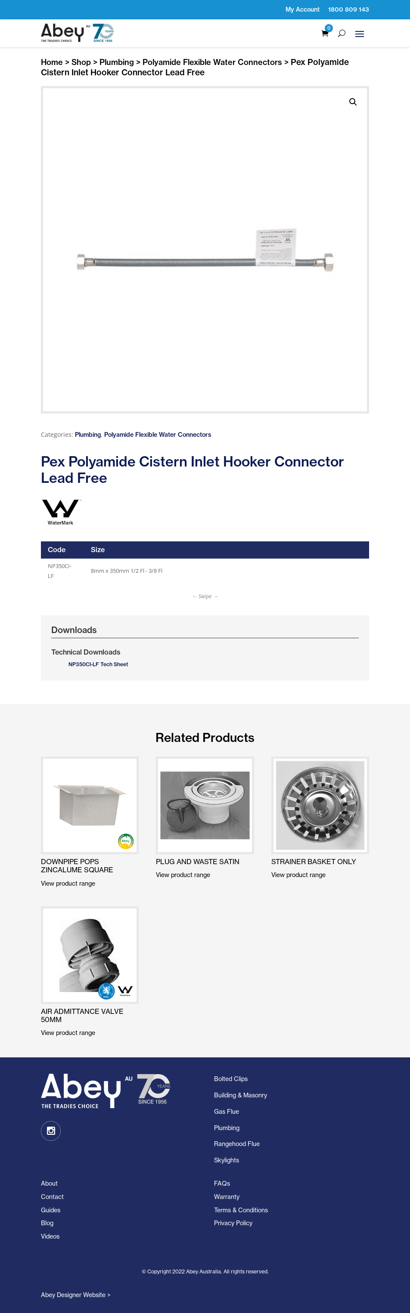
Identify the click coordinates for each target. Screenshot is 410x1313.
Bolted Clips (231, 1078)
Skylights (226, 1160)
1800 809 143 (348, 9)
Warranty (226, 1196)
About (49, 1183)
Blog (47, 1222)
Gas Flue (226, 1111)
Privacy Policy (233, 1222)
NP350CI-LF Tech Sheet (98, 664)
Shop (81, 62)
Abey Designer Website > (76, 1294)
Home (52, 62)
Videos (50, 1236)
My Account (303, 9)
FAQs (222, 1183)
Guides (50, 1210)
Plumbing (116, 62)
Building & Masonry (240, 1095)
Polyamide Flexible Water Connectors (212, 62)
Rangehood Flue (237, 1143)
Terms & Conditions (241, 1210)
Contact (52, 1196)
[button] (353, 102)
